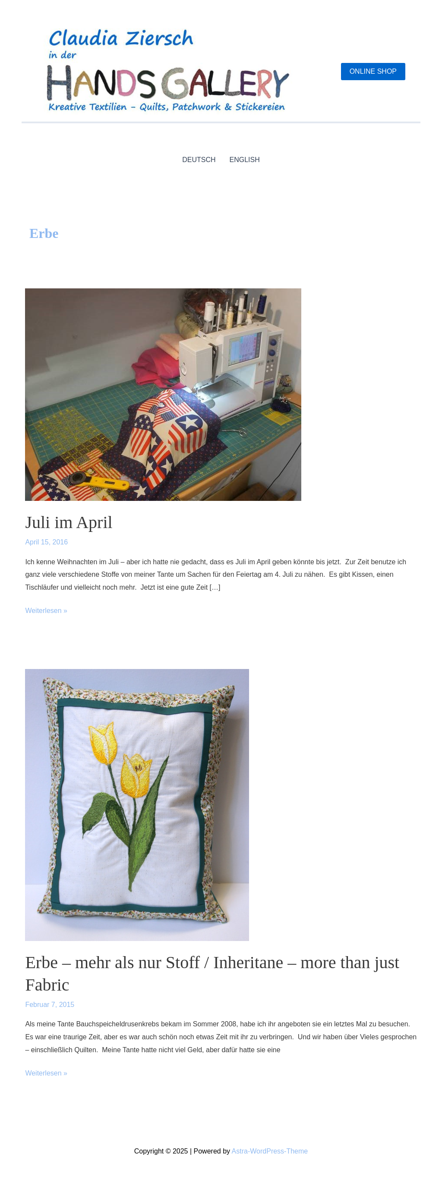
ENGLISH (245, 159)
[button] (373, 71)
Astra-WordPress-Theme (270, 1151)
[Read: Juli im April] (163, 394)
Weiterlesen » (46, 610)
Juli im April (68, 522)
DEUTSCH (198, 159)
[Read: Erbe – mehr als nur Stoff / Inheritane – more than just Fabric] (137, 804)
